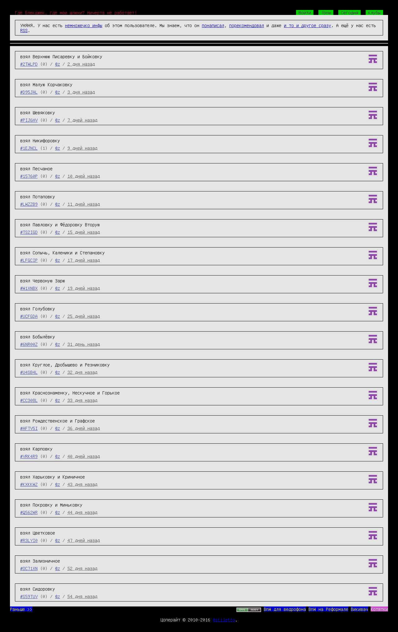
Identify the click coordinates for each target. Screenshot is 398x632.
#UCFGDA (29, 316)
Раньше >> (21, 608)
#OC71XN (29, 568)
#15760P (29, 175)
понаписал (213, 25)
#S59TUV (29, 596)
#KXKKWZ (29, 484)
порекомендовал (246, 25)
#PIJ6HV (29, 119)
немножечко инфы (83, 25)
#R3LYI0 (29, 540)
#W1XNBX (29, 287)
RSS (24, 30)
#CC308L (29, 400)
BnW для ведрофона (285, 608)
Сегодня (349, 12)
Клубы (374, 12)
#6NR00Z (29, 344)
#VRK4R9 (29, 456)
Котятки (379, 608)
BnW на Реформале (328, 608)
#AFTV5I (29, 428)
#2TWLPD (29, 63)
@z (57, 63)
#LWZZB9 (29, 203)
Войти (304, 12)
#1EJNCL (29, 147)
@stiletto (224, 619)
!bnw (326, 12)
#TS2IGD (29, 231)
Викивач (359, 608)
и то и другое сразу (307, 25)
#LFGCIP (29, 259)
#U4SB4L (29, 372)
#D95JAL (29, 91)
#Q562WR (29, 512)
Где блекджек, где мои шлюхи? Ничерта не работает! (76, 12)
